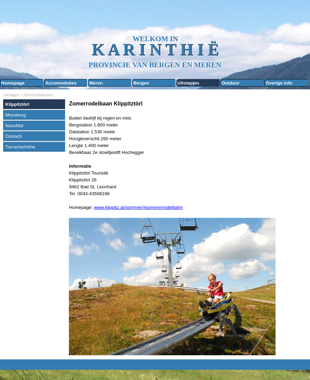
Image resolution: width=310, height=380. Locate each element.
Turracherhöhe (20, 146)
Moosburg (16, 115)
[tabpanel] (188, 228)
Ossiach (14, 136)
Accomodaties (60, 83)
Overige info (279, 83)
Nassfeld (14, 125)
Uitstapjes (188, 83)
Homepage (12, 83)
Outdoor (230, 83)
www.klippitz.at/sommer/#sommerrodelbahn (138, 207)
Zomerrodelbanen (38, 95)
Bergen (141, 83)
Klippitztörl (18, 104)
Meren (96, 83)
